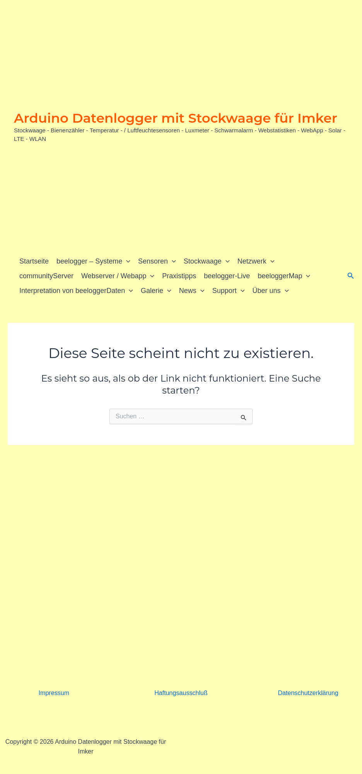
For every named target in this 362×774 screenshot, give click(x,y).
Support (228, 291)
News (192, 291)
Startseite (34, 261)
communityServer (46, 276)
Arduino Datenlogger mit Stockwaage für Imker (175, 118)
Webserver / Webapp (117, 276)
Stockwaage (207, 261)
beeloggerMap (284, 276)
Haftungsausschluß (181, 693)
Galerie (156, 291)
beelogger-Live (227, 276)
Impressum (54, 693)
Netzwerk (256, 261)
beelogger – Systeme (93, 261)
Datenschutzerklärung (308, 693)
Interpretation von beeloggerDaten (76, 291)
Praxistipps (179, 276)
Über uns (270, 291)
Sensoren (157, 261)
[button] (126, 261)
